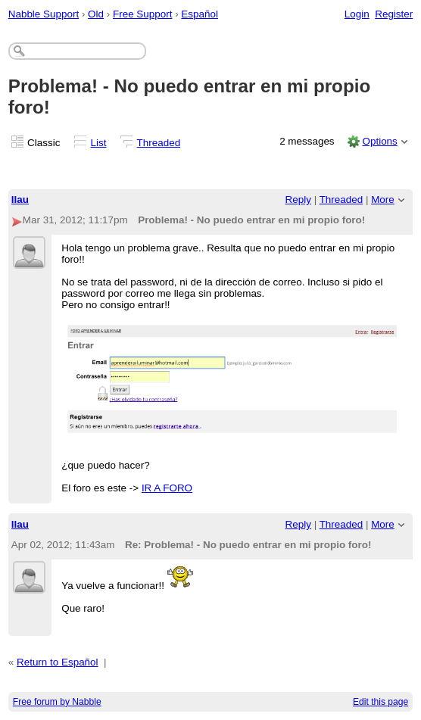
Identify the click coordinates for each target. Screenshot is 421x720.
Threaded (159, 142)
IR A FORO (167, 488)
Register (394, 14)
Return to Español (57, 662)
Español (199, 14)
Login (357, 14)
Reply (298, 199)
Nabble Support (43, 14)
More (382, 199)
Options (379, 141)
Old (96, 14)
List (99, 142)
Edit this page (380, 702)
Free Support (142, 14)
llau (20, 199)
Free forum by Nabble (57, 702)
